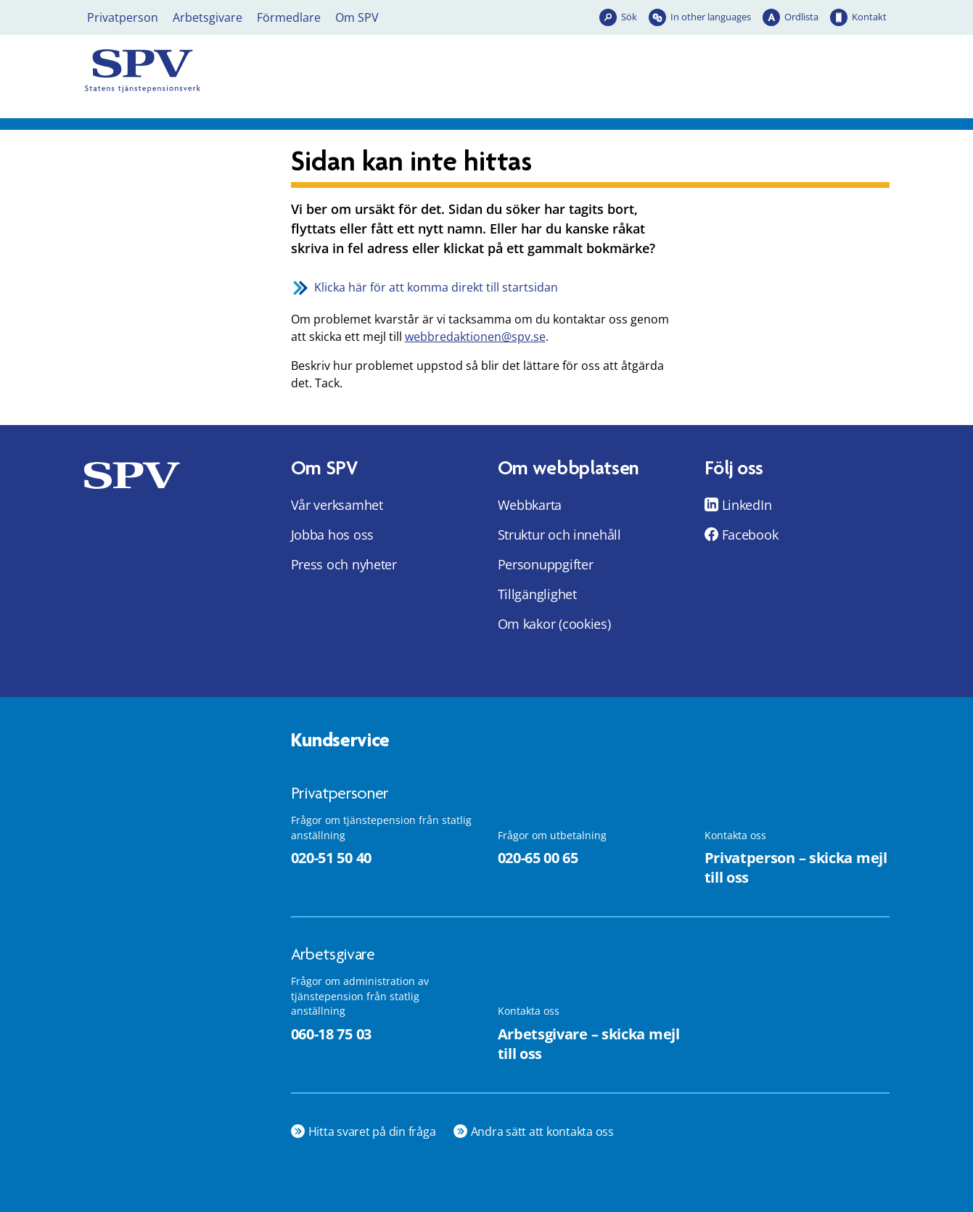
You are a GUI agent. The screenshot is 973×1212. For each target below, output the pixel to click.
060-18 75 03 (331, 1034)
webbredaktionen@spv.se (475, 337)
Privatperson (122, 17)
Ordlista (801, 16)
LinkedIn (747, 505)
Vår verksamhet (337, 505)
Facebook (750, 534)
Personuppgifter (546, 564)
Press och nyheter (344, 564)
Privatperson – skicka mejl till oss (796, 867)
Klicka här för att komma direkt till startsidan (436, 287)
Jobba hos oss (332, 534)
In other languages (710, 16)
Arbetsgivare (207, 17)
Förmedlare (289, 17)
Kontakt (869, 16)
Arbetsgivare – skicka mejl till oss (589, 1043)
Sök (629, 16)
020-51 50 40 (331, 857)
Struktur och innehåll (559, 534)
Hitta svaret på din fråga (372, 1131)
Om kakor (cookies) (554, 623)
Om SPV (357, 17)
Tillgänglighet (537, 594)
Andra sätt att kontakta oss (543, 1131)
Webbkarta (530, 505)
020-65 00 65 (538, 857)
